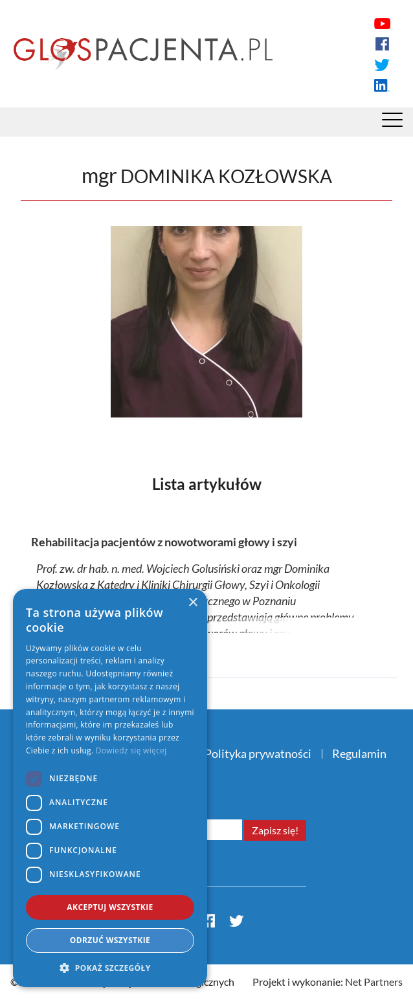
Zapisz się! (275, 830)
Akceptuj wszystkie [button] (110, 907)
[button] (110, 967)
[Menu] (392, 123)
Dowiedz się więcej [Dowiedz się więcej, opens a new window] (131, 750)
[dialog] (110, 788)
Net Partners (374, 981)
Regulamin (359, 753)
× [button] (192, 603)
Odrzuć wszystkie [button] (110, 940)
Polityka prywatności (258, 753)
